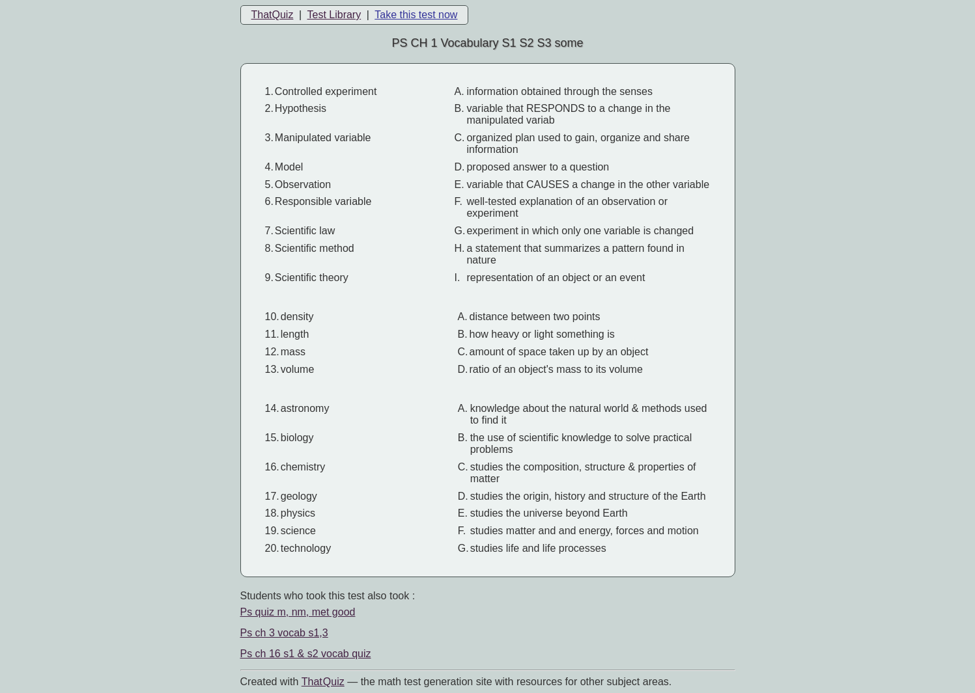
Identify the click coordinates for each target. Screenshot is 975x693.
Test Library (334, 14)
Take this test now (415, 14)
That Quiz (323, 681)
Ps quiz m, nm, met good (298, 612)
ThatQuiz (272, 14)
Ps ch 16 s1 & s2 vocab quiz (305, 653)
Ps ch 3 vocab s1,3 (284, 632)
